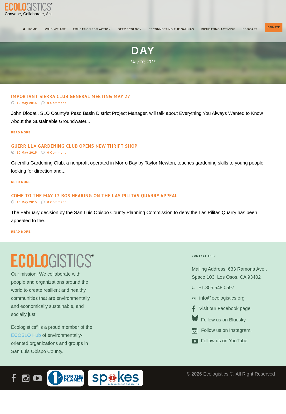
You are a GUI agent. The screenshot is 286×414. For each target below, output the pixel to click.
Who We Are (55, 29)
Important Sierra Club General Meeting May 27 (70, 96)
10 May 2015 (27, 103)
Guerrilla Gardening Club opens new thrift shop (74, 146)
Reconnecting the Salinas (171, 29)
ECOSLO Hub (26, 335)
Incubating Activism (218, 29)
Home (30, 29)
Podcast (249, 29)
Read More (21, 132)
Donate (273, 27)
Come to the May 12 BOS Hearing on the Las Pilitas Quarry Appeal (94, 196)
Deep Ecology (129, 29)
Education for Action (92, 29)
